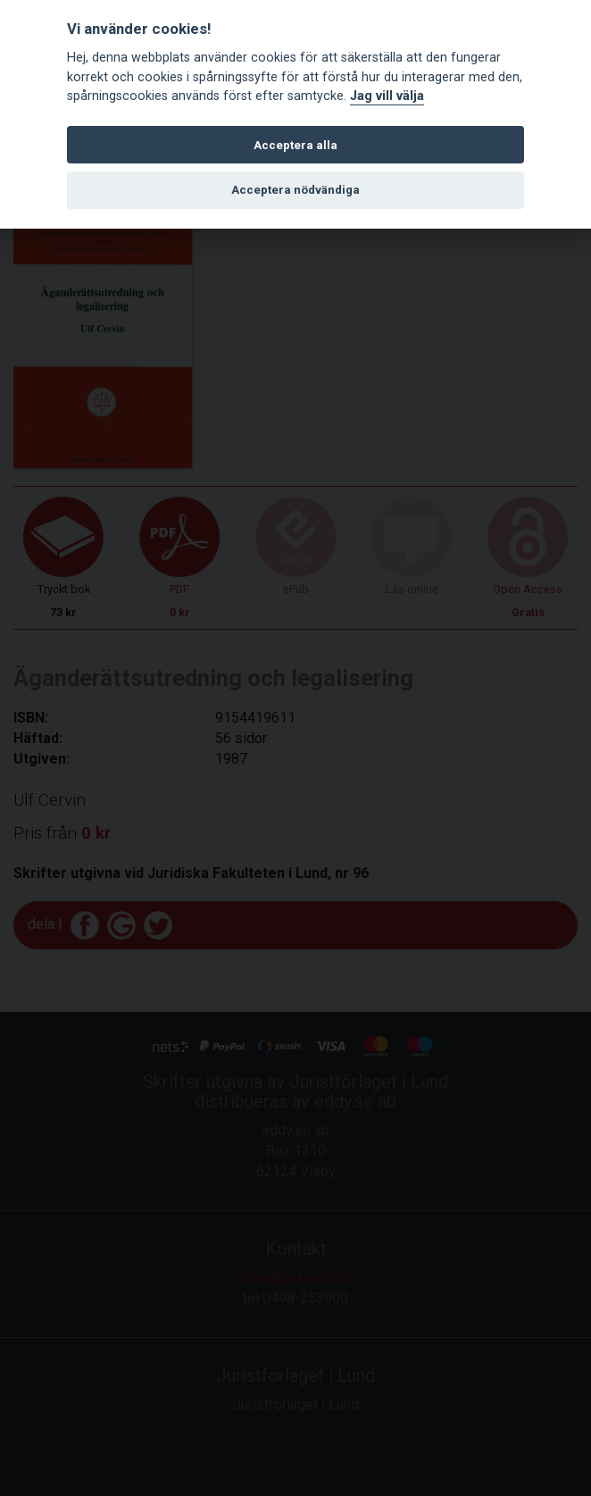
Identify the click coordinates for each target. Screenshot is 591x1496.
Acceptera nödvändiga (295, 189)
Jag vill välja (387, 96)
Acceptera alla (295, 145)
